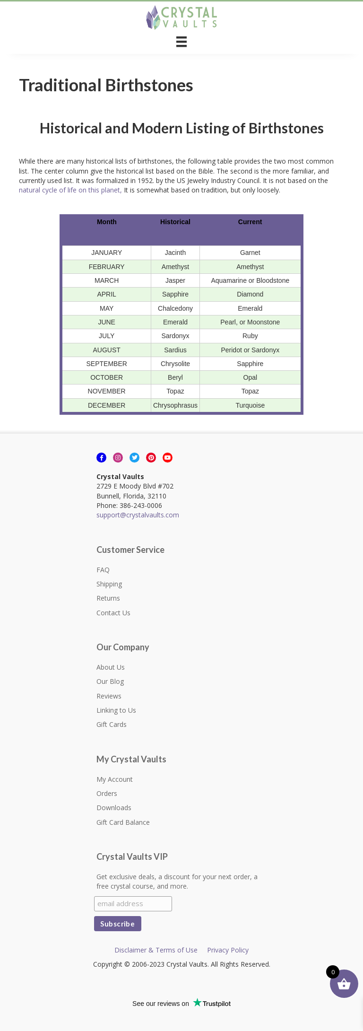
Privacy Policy (228, 949)
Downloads (113, 807)
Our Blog (110, 681)
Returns (108, 598)
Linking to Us (116, 710)
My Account (114, 779)
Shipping (109, 583)
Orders (106, 793)
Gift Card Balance (123, 822)
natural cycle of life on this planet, (71, 189)
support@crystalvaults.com (137, 514)
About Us (110, 667)
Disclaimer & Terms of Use (156, 949)
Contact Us (113, 612)
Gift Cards (111, 724)
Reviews (108, 695)
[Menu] (181, 41)
